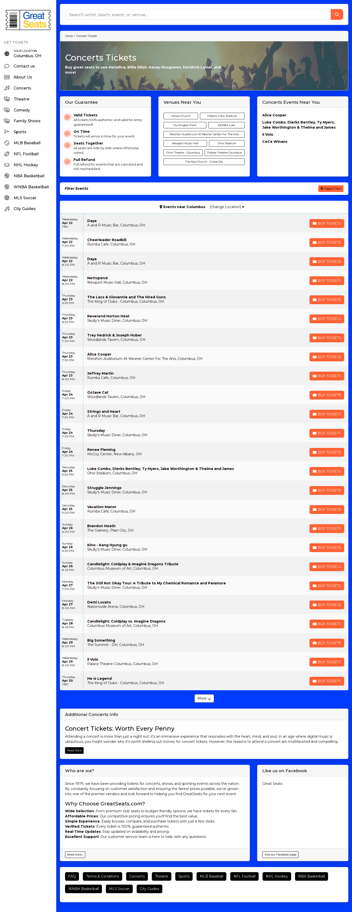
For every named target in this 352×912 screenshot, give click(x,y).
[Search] (198, 14)
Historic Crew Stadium (222, 116)
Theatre (161, 876)
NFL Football (244, 876)
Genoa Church (181, 116)
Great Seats (272, 783)
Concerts (137, 876)
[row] (204, 223)
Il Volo (267, 134)
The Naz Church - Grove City (204, 161)
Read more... (75, 854)
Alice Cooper (274, 115)
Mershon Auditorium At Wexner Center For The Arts (204, 134)
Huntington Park (185, 125)
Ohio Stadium (227, 143)
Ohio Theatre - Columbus (183, 152)
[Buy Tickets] (326, 223)
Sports (183, 876)
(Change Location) (226, 207)
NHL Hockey (277, 876)
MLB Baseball (211, 876)
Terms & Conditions (102, 876)
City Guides (149, 889)
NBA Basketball (311, 876)
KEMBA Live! (226, 125)
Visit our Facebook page (280, 854)
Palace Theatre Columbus (224, 152)
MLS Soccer (119, 889)
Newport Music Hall (185, 143)
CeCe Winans (274, 141)
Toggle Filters (330, 188)
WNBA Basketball (83, 889)
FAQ (72, 876)
